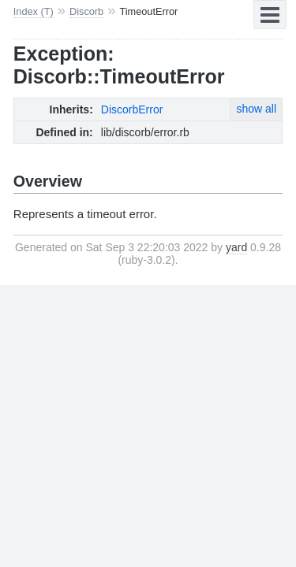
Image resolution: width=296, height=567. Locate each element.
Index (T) (33, 11)
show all (256, 108)
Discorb (86, 11)
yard (236, 247)
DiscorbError (132, 109)
